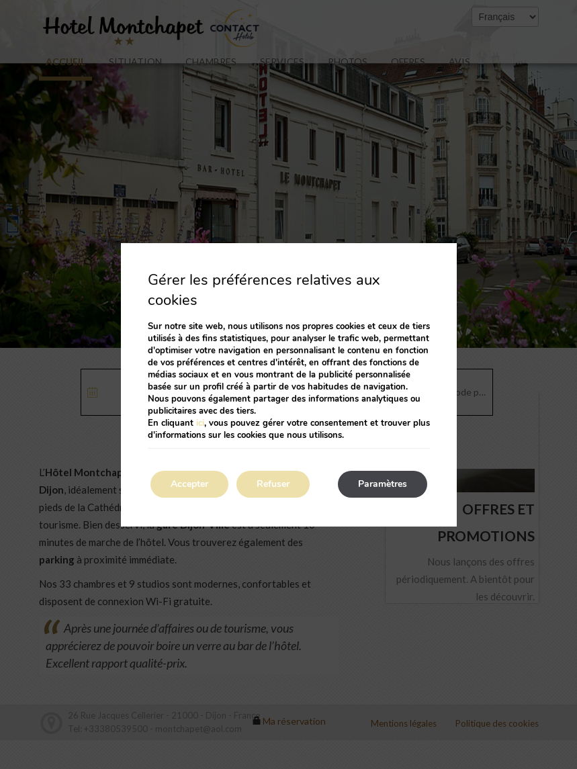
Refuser (273, 484)
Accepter (189, 484)
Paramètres (382, 484)
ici (200, 423)
